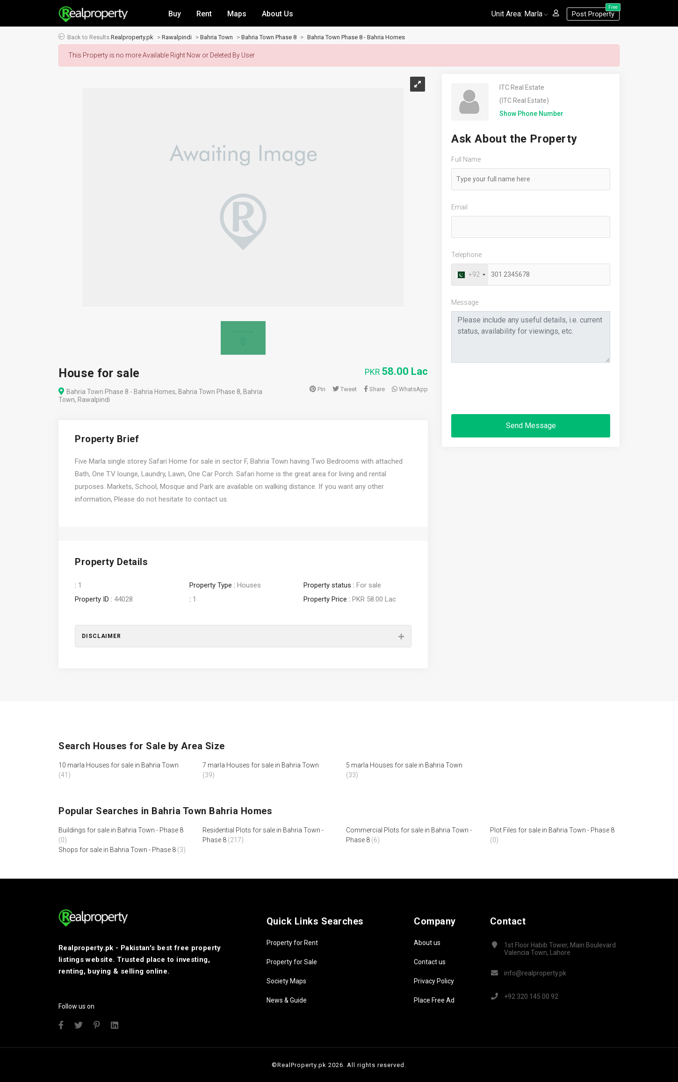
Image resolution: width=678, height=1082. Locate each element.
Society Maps (286, 981)
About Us (277, 13)
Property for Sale (292, 962)
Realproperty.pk (132, 37)
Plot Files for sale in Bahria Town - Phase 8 (552, 830)
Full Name (466, 159)
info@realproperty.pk (535, 973)
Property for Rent (292, 942)
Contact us (430, 962)
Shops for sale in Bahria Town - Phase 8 (117, 849)
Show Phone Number (531, 113)
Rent (204, 13)
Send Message (531, 425)
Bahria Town (216, 37)
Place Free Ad (434, 1000)
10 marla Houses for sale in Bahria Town (118, 765)
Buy (174, 13)
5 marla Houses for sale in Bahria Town (404, 765)
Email (459, 207)
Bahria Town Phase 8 (268, 37)
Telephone (466, 254)
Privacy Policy (434, 981)
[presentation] (522, 388)
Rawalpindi (177, 37)
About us (427, 942)
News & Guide (287, 1000)
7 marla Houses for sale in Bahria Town (260, 765)
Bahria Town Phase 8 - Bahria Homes (356, 37)
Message (464, 302)
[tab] (243, 636)
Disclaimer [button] (101, 636)
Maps (236, 13)
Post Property (596, 12)
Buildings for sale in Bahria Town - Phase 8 (120, 830)
